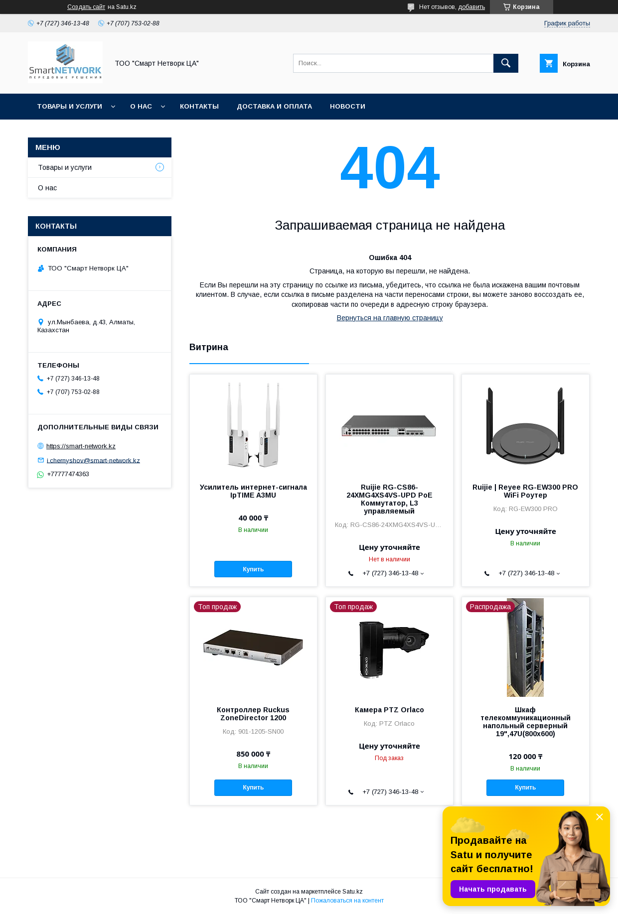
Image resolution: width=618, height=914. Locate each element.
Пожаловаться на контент (347, 900)
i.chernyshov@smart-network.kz (93, 460)
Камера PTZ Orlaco (389, 710)
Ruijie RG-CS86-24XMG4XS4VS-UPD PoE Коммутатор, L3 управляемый (389, 499)
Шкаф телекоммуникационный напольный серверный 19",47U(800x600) (525, 722)
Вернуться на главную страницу (390, 318)
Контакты (199, 106)
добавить (471, 6)
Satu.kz (352, 891)
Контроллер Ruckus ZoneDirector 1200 (253, 714)
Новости (347, 106)
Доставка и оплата (274, 106)
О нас (141, 106)
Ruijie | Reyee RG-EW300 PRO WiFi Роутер (525, 491)
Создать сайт (86, 6)
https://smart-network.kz (81, 446)
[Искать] (505, 63)
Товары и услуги (69, 106)
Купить (253, 569)
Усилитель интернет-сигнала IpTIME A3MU (253, 491)
